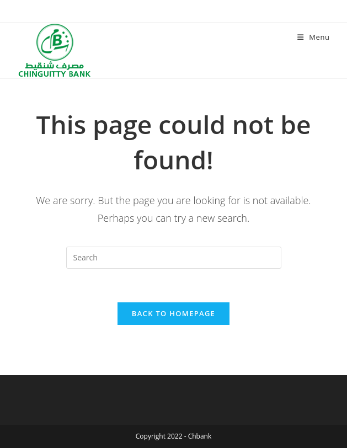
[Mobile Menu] (313, 37)
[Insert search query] (173, 258)
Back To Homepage (173, 313)
